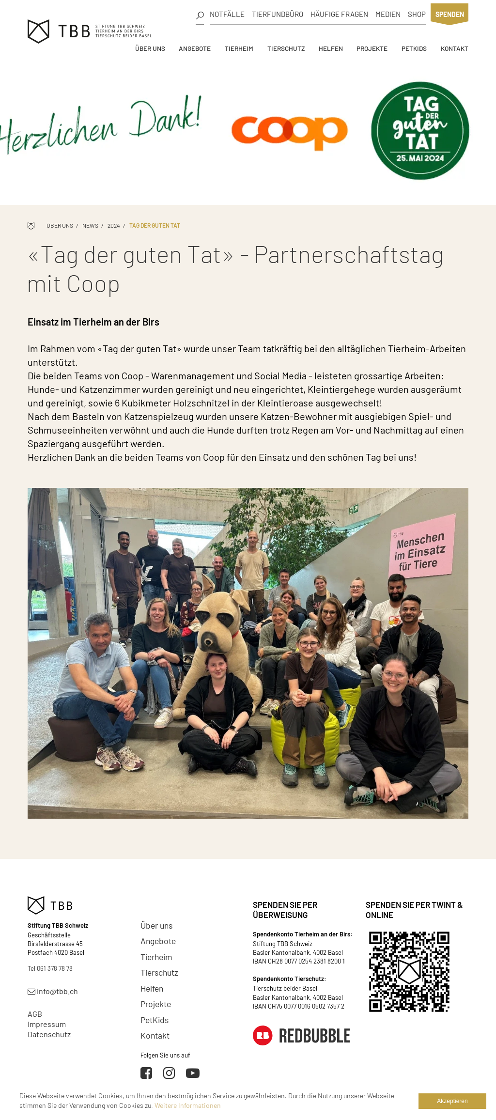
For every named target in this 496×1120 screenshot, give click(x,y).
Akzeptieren (452, 1101)
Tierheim (239, 48)
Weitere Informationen (188, 1105)
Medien (388, 14)
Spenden (449, 14)
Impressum (47, 1023)
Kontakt (454, 48)
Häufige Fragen (339, 14)
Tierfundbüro (277, 14)
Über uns (150, 48)
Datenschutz (49, 1034)
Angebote (195, 48)
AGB (35, 1013)
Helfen (331, 48)
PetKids (414, 48)
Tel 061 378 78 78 (50, 968)
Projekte (372, 48)
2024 (114, 225)
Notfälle (227, 14)
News (90, 225)
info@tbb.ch (53, 991)
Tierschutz (286, 48)
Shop (417, 14)
